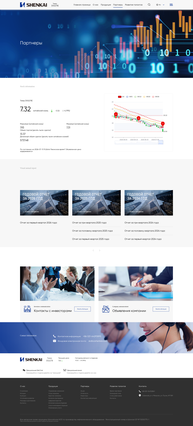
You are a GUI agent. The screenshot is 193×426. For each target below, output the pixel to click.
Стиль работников (116, 396)
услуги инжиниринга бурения (57, 405)
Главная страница (82, 5)
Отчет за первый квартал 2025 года (90, 265)
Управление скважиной (56, 391)
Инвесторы (84, 396)
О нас (95, 5)
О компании (24, 391)
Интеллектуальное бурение (57, 403)
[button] (93, 277)
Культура (23, 396)
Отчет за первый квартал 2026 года (38, 249)
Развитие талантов (133, 5)
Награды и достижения (27, 401)
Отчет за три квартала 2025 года (89, 249)
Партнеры (118, 5)
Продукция (106, 5)
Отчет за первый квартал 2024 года (143, 265)
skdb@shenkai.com (97, 342)
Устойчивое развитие (27, 398)
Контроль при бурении (55, 398)
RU (160, 5)
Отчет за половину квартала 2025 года (92, 257)
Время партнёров (116, 391)
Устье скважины (53, 393)
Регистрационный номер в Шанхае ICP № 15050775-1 (127, 419)
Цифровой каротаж (54, 401)
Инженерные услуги (55, 408)
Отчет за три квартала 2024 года (142, 249)
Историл (23, 393)
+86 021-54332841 (148, 391)
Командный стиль (115, 393)
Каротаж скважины (54, 396)
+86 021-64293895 (92, 337)
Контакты (23, 403)
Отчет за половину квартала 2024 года (145, 257)
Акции (83, 391)
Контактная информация (89, 398)
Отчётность (84, 393)
